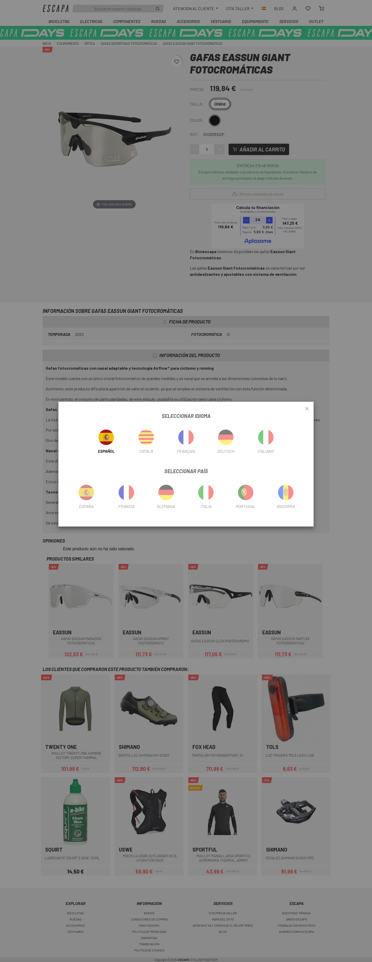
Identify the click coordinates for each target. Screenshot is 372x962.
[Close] (306, 409)
